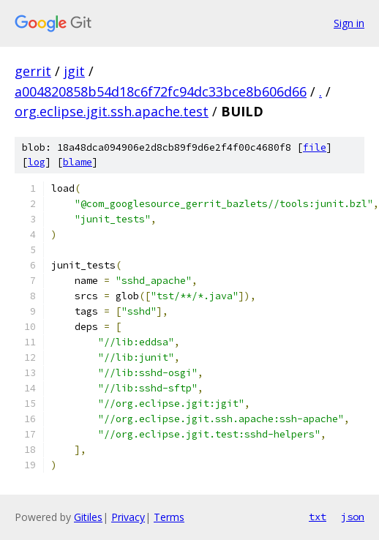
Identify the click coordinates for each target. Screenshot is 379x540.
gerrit (33, 71)
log (36, 162)
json (352, 516)
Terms (169, 517)
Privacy (128, 517)
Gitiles (88, 517)
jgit (74, 71)
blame (77, 162)
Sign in (349, 23)
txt (317, 516)
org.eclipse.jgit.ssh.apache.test (112, 111)
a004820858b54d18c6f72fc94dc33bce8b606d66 (161, 91)
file (314, 147)
